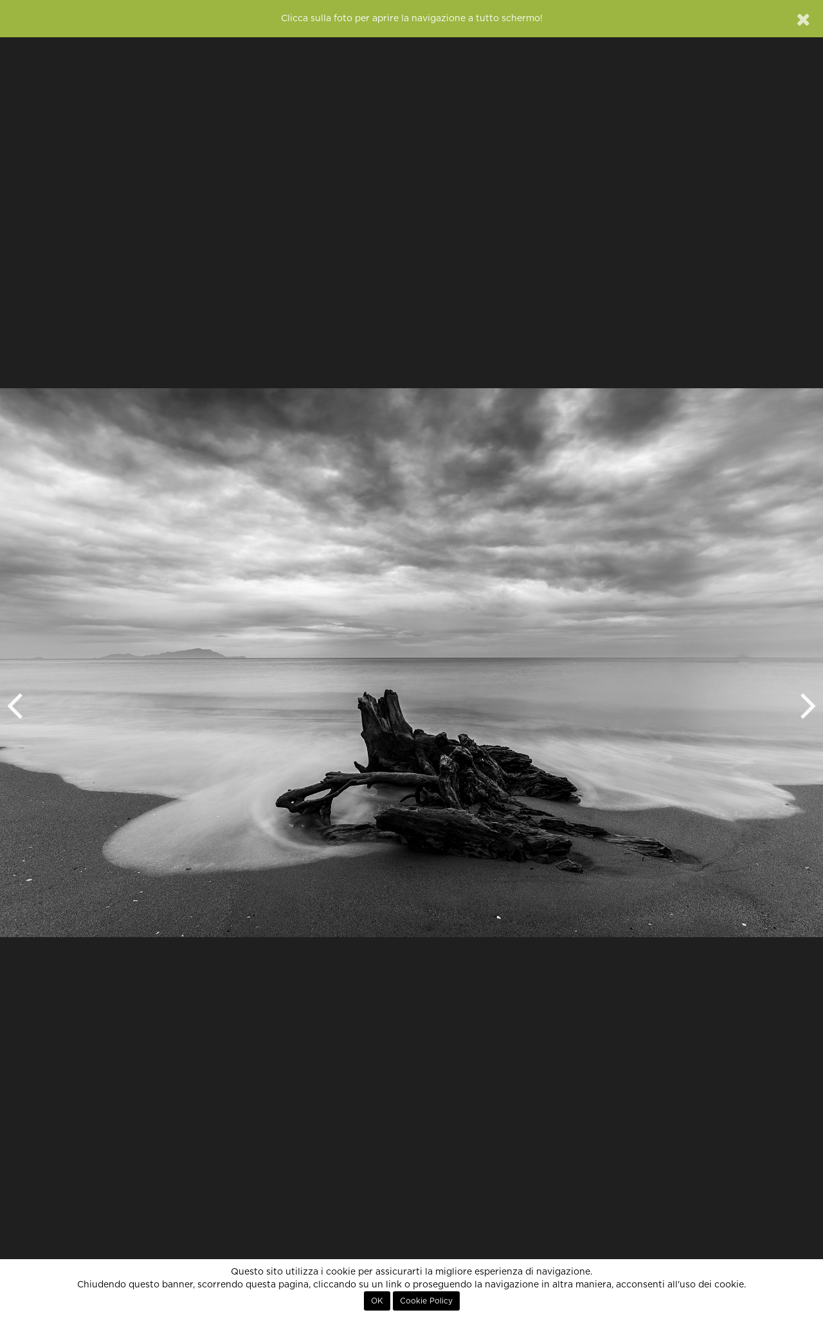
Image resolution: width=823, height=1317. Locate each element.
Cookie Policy (426, 1301)
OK (377, 1301)
